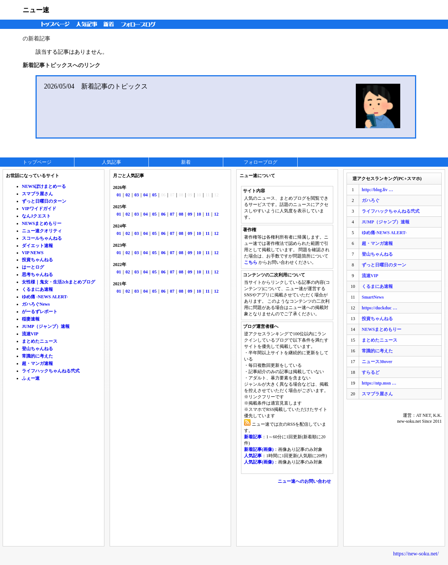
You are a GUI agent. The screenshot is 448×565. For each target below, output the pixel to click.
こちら (250, 262)
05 (154, 194)
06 (163, 214)
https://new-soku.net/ (416, 553)
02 (128, 194)
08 (181, 214)
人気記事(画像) (259, 462)
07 (172, 214)
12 (216, 214)
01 (119, 194)
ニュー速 (36, 10)
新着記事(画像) (259, 449)
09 (190, 214)
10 (199, 214)
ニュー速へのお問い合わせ (304, 481)
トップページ (53, 24)
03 (136, 194)
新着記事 (253, 436)
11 (207, 214)
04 (145, 194)
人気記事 (87, 24)
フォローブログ (140, 24)
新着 (110, 24)
